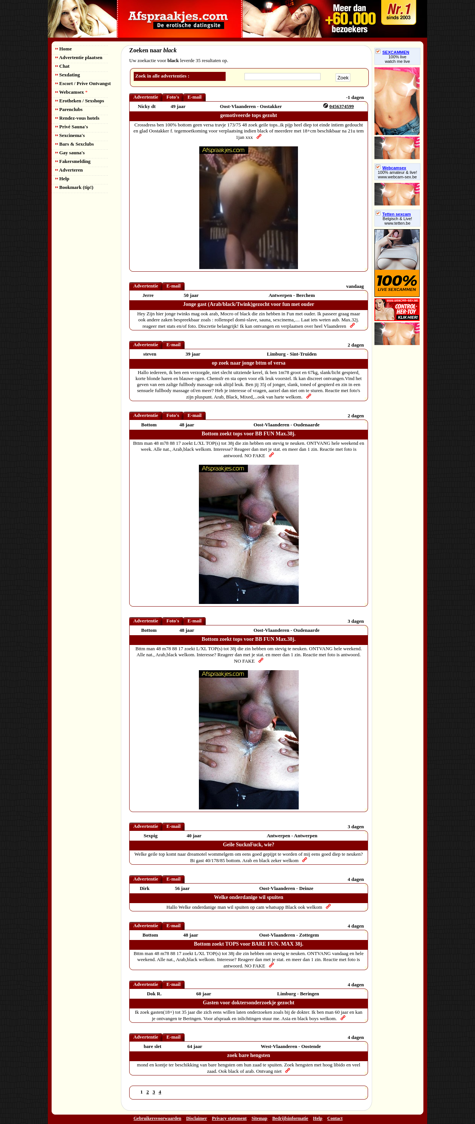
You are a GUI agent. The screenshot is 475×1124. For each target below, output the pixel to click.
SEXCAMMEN (392, 52)
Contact (335, 1118)
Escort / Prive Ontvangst (83, 83)
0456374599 (341, 106)
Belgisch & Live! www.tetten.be (397, 220)
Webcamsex (71, 92)
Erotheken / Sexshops (79, 100)
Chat (62, 66)
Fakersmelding (72, 161)
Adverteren (69, 170)
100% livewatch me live (397, 59)
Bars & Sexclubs (74, 144)
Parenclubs (68, 109)
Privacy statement (229, 1118)
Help (62, 178)
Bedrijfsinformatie (290, 1118)
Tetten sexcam (393, 214)
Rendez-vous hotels (77, 118)
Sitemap (259, 1118)
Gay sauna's (70, 152)
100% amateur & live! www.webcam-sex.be (397, 174)
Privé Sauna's (71, 126)
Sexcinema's (70, 135)
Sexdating (67, 75)
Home (63, 49)
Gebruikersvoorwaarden (158, 1118)
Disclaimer (196, 1118)
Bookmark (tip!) (74, 187)
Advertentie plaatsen (78, 57)
